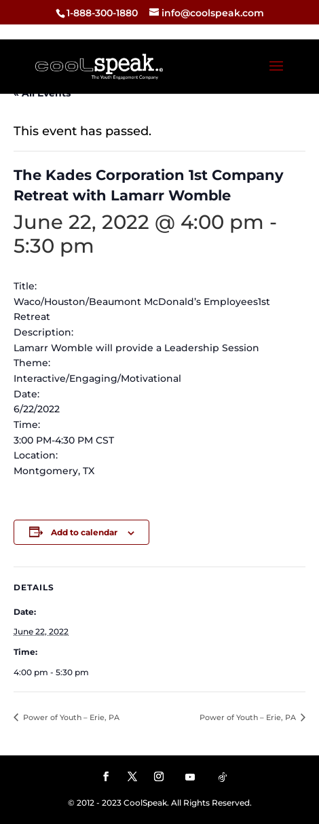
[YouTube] (190, 777)
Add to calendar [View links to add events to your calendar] (84, 532)
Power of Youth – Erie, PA (70, 717)
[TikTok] (222, 777)
